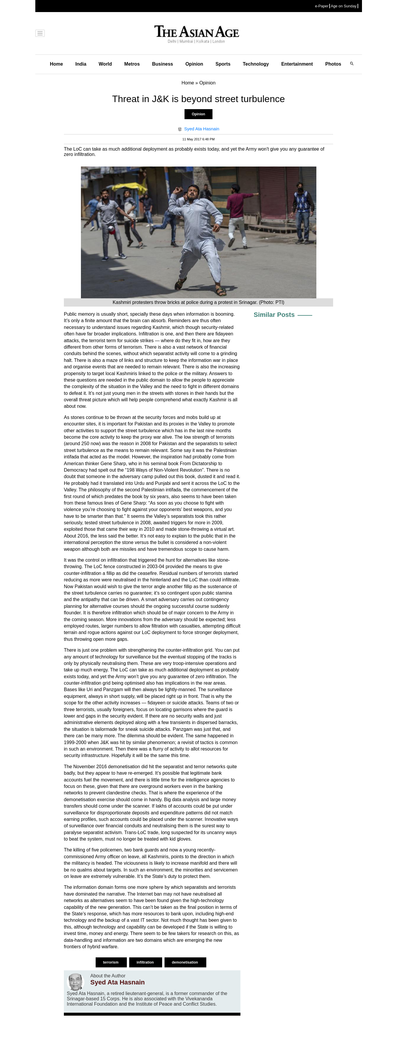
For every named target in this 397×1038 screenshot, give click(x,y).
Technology (256, 63)
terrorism (111, 962)
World (105, 63)
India (80, 63)
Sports (222, 63)
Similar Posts (274, 314)
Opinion (194, 63)
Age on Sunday (344, 6)
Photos (333, 63)
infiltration (146, 962)
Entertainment (297, 63)
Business (162, 63)
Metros (131, 63)
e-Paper (321, 6)
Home (56, 63)
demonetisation (185, 962)
